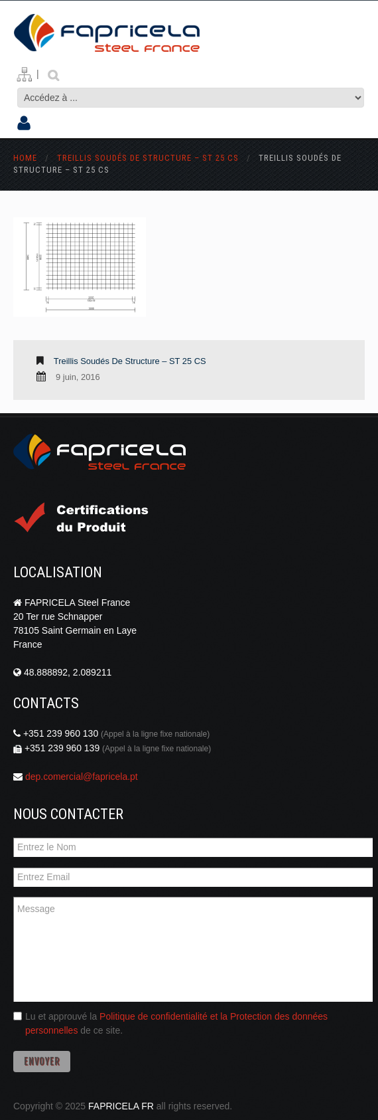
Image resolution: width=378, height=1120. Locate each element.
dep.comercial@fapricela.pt (81, 776)
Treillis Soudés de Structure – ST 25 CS (148, 158)
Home (25, 158)
